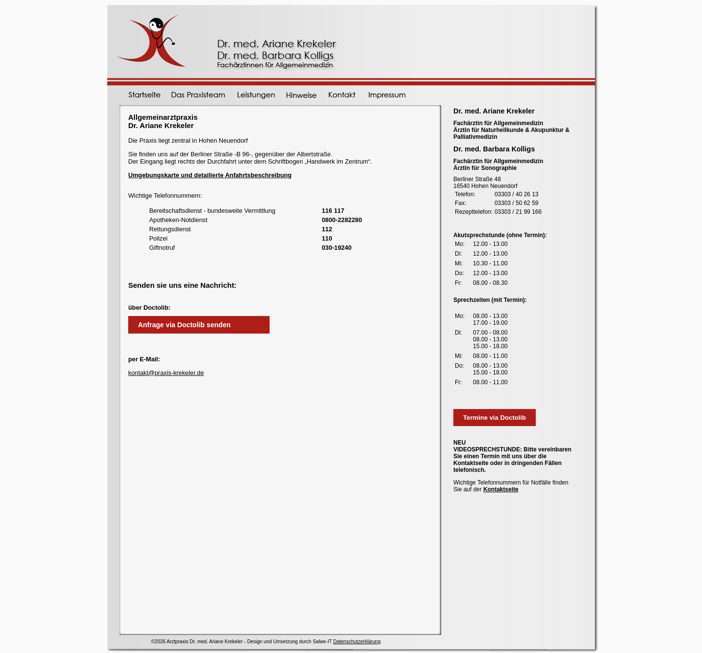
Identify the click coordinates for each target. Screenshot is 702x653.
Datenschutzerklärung (356, 641)
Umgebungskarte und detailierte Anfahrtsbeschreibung (210, 175)
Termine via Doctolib (494, 417)
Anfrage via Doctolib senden (184, 325)
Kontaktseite (500, 489)
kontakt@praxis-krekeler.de (166, 372)
